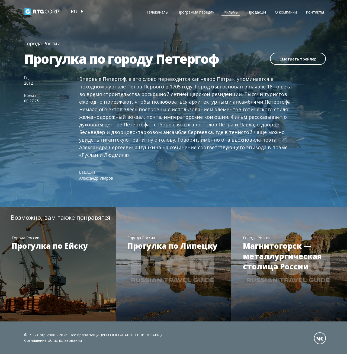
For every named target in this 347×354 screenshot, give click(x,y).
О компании (286, 12)
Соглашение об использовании (53, 340)
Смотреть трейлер (298, 59)
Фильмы (230, 12)
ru (74, 11)
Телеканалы (157, 12)
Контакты (315, 12)
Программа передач (195, 12)
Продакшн (256, 12)
